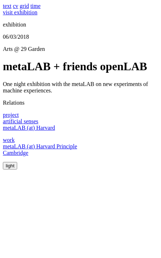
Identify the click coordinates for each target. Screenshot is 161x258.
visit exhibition (20, 12)
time (35, 6)
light (10, 165)
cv (15, 6)
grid (24, 6)
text (7, 6)
